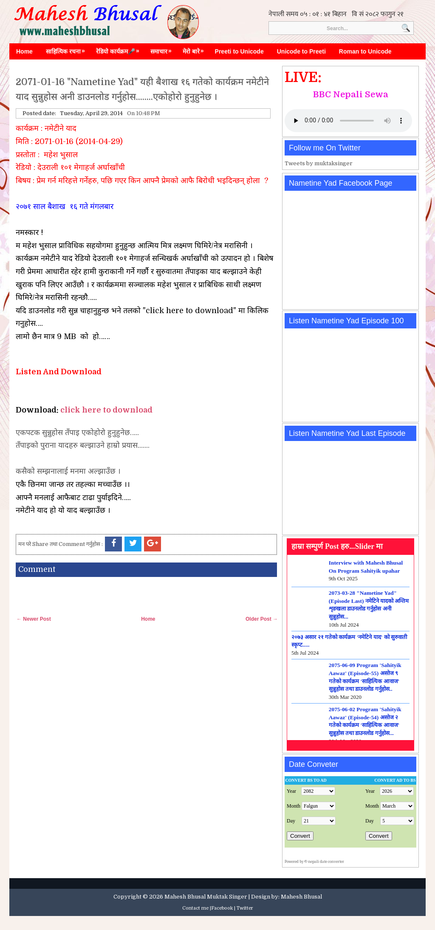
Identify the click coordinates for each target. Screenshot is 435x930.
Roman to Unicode (365, 51)
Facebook (222, 908)
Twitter (245, 908)
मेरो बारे (195, 49)
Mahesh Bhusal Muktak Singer (205, 896)
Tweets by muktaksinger (319, 163)
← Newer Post (34, 619)
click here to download (106, 410)
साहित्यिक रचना (67, 49)
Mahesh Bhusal (301, 896)
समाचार (163, 49)
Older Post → (262, 619)
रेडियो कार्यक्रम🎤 (120, 49)
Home (24, 51)
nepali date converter (326, 862)
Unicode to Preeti (301, 51)
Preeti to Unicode (239, 51)
